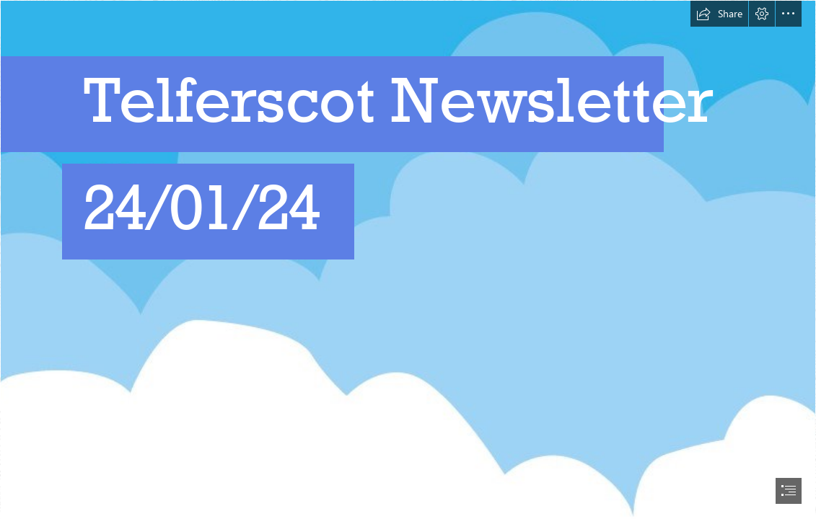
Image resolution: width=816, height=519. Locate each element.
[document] (408, 259)
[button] (719, 14)
